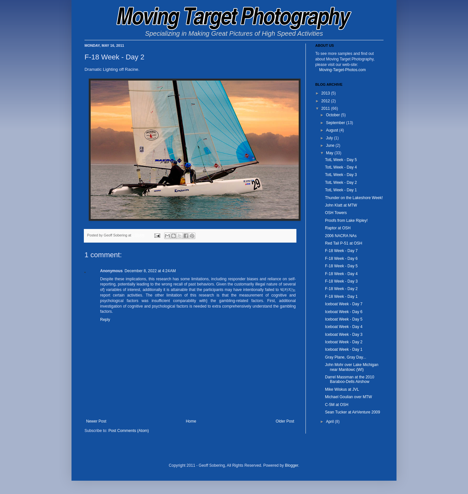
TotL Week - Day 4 (341, 167)
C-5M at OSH (336, 404)
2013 (326, 93)
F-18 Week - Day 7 (341, 250)
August (332, 130)
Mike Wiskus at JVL (342, 389)
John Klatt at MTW (341, 205)
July (330, 138)
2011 (326, 108)
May (330, 153)
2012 (326, 101)
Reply (105, 319)
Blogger (291, 465)
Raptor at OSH (338, 228)
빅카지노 (288, 289)
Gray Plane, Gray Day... (345, 357)
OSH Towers (336, 212)
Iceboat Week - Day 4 (343, 326)
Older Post (285, 421)
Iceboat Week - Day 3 (343, 334)
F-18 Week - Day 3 (341, 281)
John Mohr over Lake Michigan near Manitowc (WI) (351, 367)
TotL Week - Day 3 (341, 174)
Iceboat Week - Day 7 (343, 304)
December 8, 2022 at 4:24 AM (150, 271)
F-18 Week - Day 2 (341, 288)
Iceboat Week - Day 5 (343, 319)
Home (191, 421)
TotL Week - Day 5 (341, 160)
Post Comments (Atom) (128, 430)
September (336, 122)
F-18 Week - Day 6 (341, 258)
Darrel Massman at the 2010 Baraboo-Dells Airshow (349, 379)
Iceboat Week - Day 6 (343, 312)
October (333, 115)
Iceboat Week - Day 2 (343, 342)
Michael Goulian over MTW (348, 397)
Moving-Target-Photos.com (342, 70)
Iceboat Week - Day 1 (343, 349)
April (330, 421)
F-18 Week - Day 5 (341, 266)
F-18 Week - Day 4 (341, 274)
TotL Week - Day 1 (341, 190)
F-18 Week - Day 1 (341, 296)
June (330, 145)
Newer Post (96, 421)
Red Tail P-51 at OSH (343, 243)
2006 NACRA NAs (341, 236)
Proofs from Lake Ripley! (346, 220)
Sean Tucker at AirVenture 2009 (352, 412)
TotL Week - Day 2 (341, 182)
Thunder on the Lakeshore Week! (354, 198)
